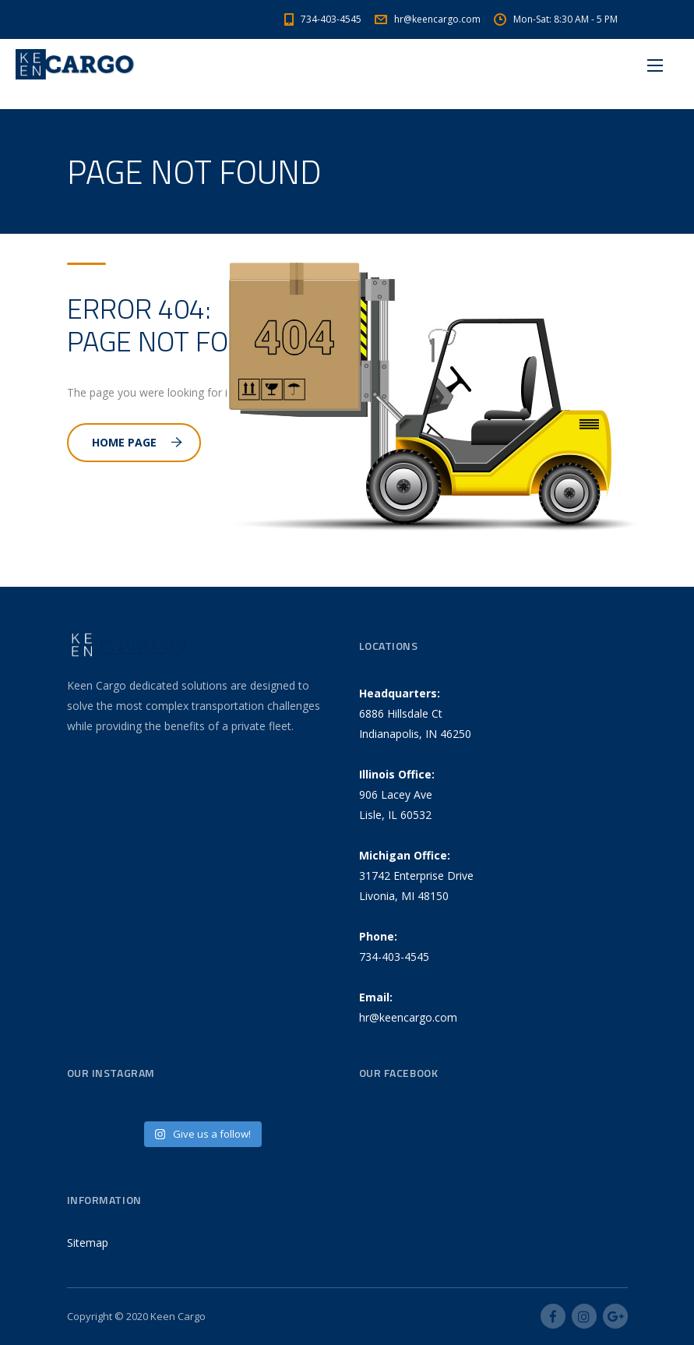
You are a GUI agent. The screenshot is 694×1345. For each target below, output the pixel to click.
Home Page (137, 442)
